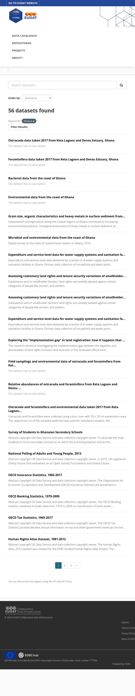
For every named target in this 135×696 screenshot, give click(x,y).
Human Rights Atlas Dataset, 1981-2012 (37, 539)
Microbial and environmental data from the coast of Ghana (51, 238)
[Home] (4, 69)
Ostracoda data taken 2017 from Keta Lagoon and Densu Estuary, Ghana (61, 140)
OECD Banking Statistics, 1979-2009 (34, 496)
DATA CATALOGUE (24, 35)
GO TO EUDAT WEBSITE (22, 3)
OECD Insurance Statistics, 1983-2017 (35, 475)
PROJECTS (18, 50)
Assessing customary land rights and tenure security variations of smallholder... (67, 276)
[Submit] (122, 85)
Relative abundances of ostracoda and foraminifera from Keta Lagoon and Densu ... (62, 386)
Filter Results (19, 127)
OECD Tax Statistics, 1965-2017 (30, 518)
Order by (14, 98)
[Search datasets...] (62, 85)
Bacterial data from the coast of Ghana (36, 178)
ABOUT (17, 58)
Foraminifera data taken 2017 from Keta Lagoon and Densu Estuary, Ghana (63, 159)
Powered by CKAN (121, 663)
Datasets (18, 69)
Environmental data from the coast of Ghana (41, 197)
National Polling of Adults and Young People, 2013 (44, 453)
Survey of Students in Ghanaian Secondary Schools (45, 432)
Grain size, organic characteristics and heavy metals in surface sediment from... (66, 216)
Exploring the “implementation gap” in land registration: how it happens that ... (66, 340)
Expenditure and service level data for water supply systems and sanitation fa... (66, 255)
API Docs (66, 581)
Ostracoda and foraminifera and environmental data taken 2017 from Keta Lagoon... (63, 409)
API (54, 581)
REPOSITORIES (21, 43)
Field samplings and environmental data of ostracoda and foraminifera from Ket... (64, 363)
